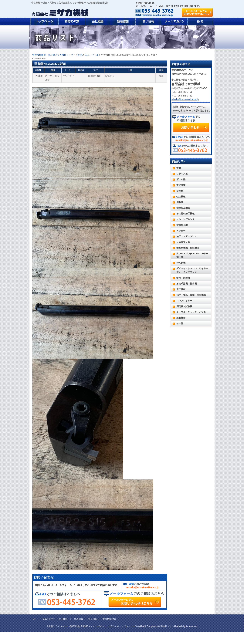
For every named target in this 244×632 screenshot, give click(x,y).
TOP (34, 619)
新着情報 (78, 619)
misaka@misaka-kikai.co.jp (157, 15)
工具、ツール (92, 55)
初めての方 (48, 619)
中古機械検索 (109, 619)
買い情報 (92, 619)
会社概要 (62, 619)
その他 (79, 55)
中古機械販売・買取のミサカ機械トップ (52, 55)
